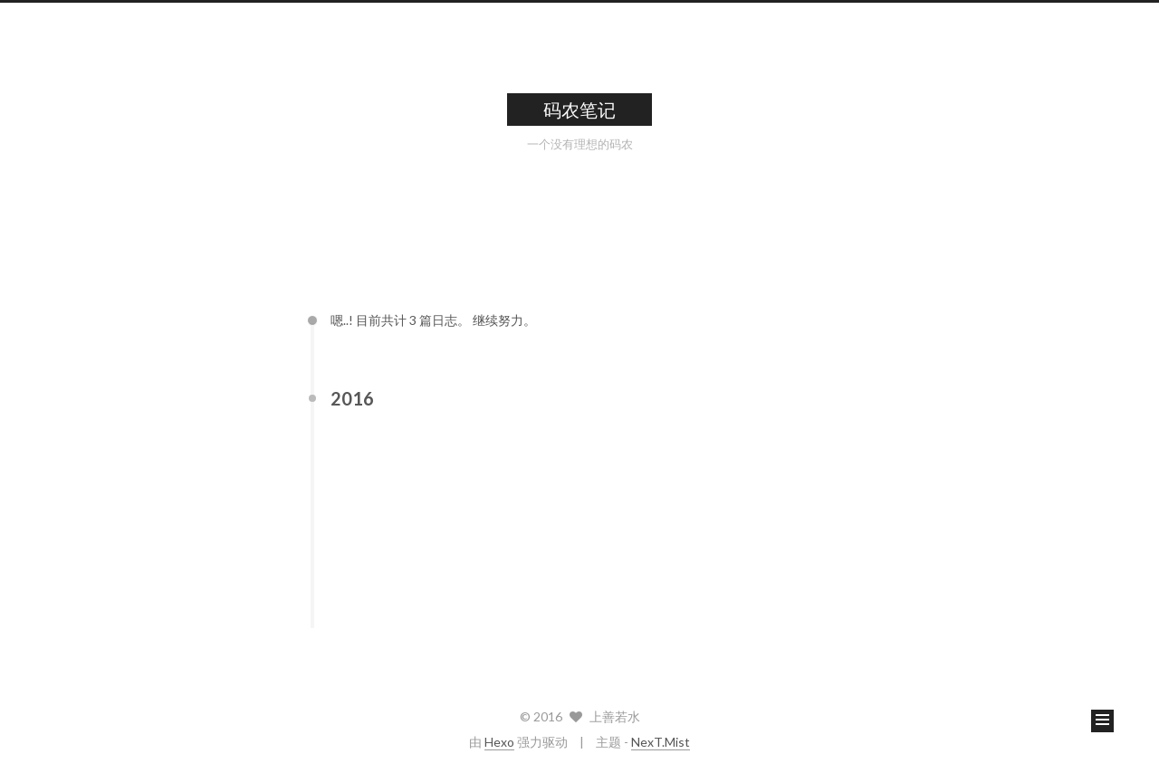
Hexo (499, 741)
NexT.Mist (660, 741)
